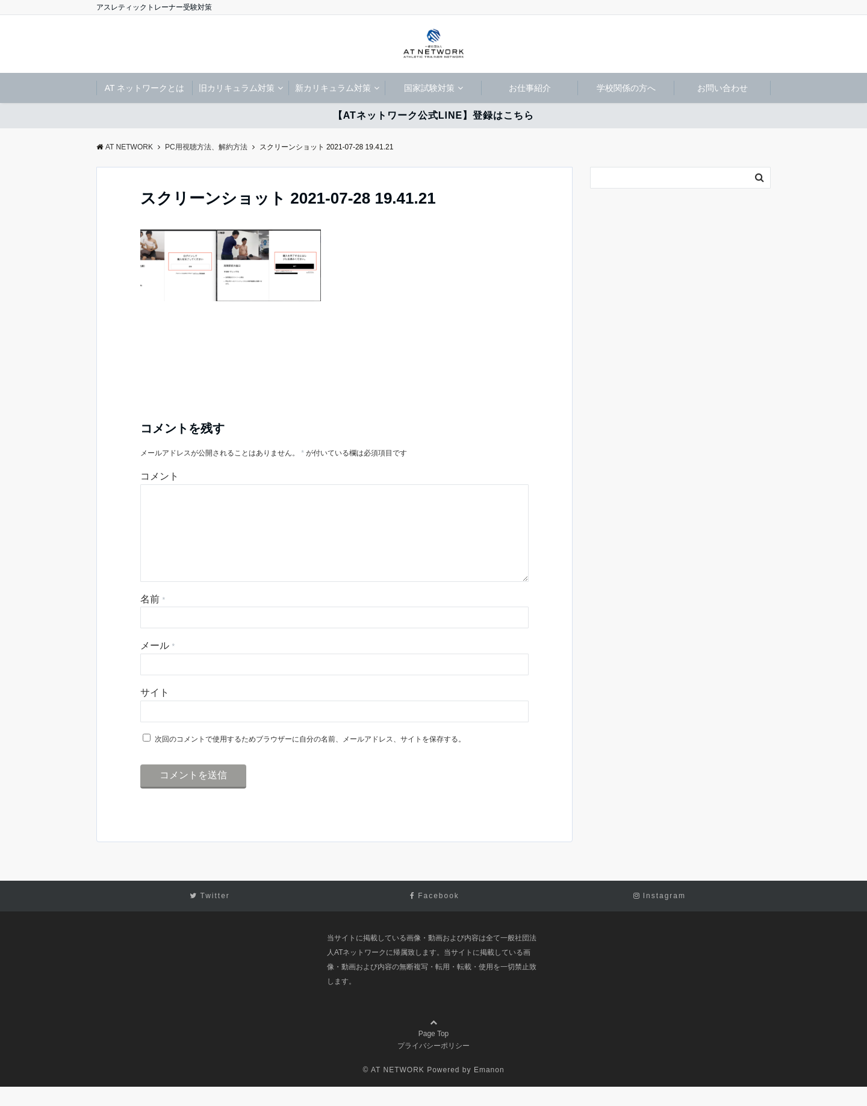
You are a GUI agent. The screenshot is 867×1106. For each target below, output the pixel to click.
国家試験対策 (429, 88)
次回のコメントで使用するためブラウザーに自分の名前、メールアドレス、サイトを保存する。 (310, 758)
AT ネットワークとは (145, 88)
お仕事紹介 (530, 88)
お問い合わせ (722, 88)
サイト (154, 712)
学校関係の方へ (626, 88)
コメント (159, 476)
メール (157, 665)
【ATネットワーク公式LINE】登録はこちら (434, 115)
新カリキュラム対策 (333, 88)
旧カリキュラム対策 (237, 88)
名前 (152, 618)
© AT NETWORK (393, 1089)
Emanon (489, 1089)
